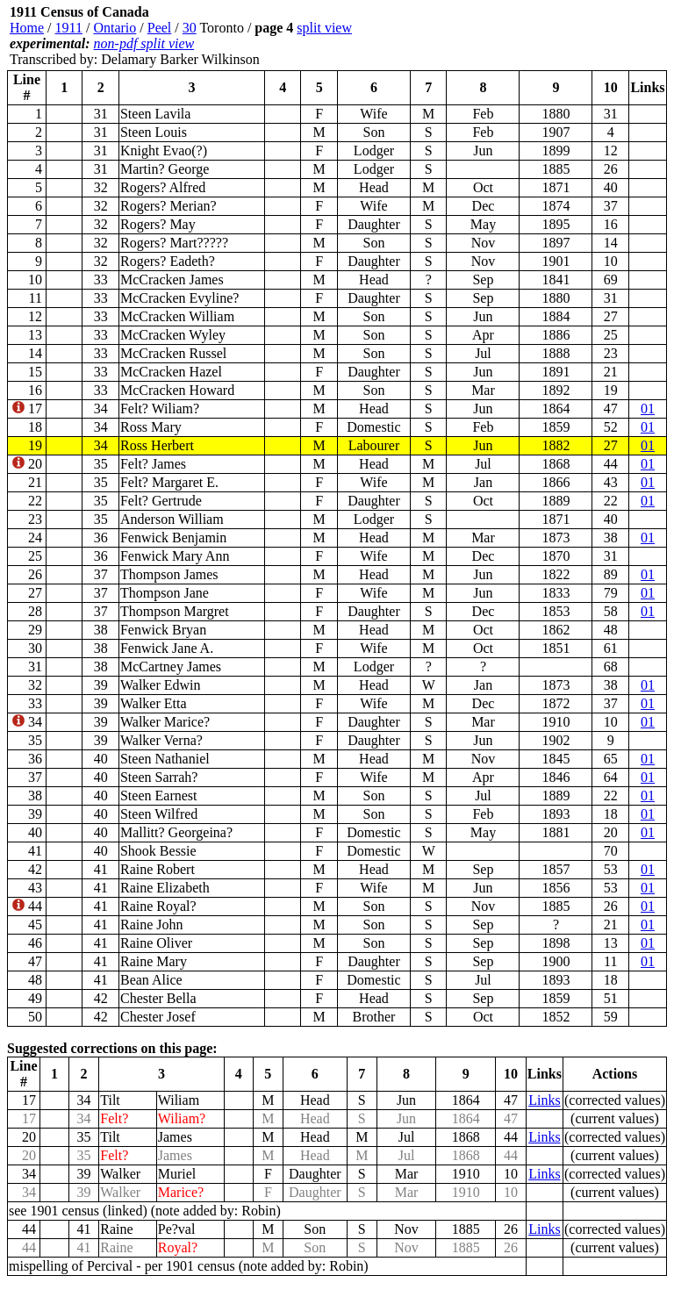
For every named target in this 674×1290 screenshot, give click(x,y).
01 (648, 408)
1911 (68, 27)
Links (544, 1100)
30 (190, 27)
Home (27, 27)
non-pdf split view (144, 43)
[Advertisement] (561, 36)
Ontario (114, 27)
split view (324, 27)
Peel (159, 27)
